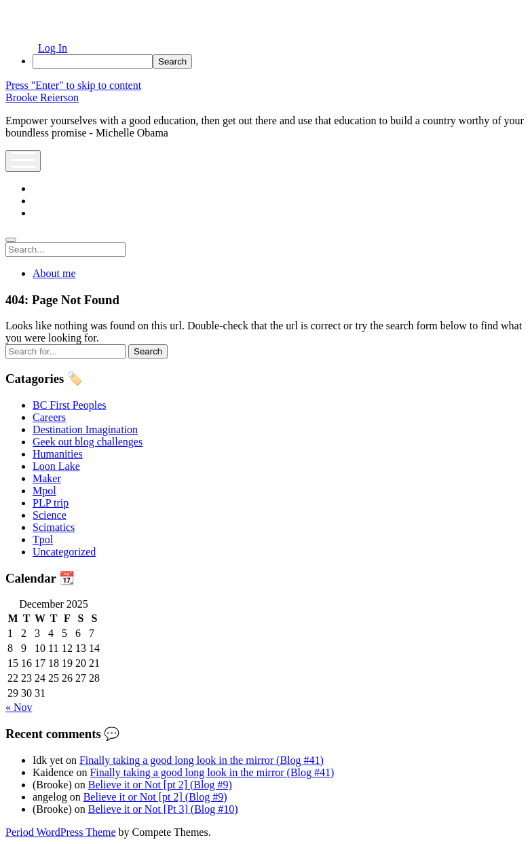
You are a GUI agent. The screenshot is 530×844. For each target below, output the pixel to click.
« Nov (19, 707)
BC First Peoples (69, 405)
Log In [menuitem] (52, 48)
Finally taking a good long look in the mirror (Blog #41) (201, 760)
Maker (47, 478)
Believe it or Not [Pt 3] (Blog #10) (163, 809)
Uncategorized (64, 551)
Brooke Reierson (42, 97)
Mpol (44, 490)
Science (50, 515)
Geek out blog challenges (88, 441)
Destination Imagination (85, 429)
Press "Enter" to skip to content (73, 85)
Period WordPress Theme (60, 832)
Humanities (58, 454)
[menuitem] (279, 61)
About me (54, 273)
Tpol (43, 539)
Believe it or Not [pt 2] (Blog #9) (160, 784)
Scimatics (54, 527)
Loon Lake (56, 466)
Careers (49, 417)
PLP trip (51, 503)
